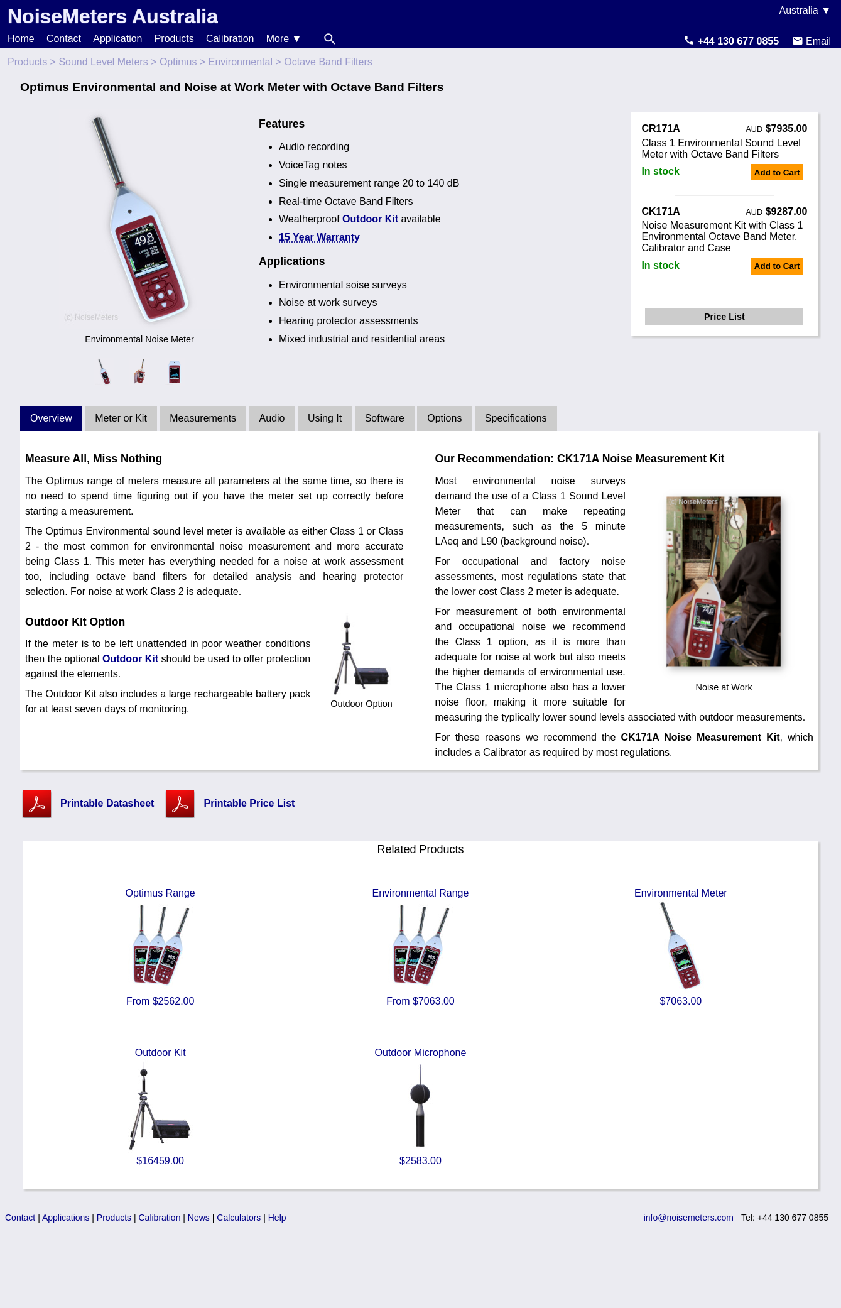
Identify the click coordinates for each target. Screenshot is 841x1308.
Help (277, 1218)
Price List (724, 317)
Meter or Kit (121, 418)
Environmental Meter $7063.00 (681, 947)
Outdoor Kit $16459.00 (160, 1106)
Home (21, 38)
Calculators (239, 1218)
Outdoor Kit (370, 219)
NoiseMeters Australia (113, 16)
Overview (51, 418)
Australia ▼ (805, 10)
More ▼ (284, 38)
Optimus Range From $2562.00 (160, 947)
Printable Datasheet (107, 803)
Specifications (516, 418)
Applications (66, 1218)
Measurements (203, 418)
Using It (325, 418)
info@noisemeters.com (689, 1218)
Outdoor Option (361, 699)
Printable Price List (249, 803)
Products (174, 38)
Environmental (241, 62)
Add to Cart (777, 172)
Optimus (178, 62)
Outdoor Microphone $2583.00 (420, 1106)
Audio (272, 418)
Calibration (230, 38)
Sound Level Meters (103, 62)
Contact (63, 38)
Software (384, 418)
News (199, 1218)
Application (117, 38)
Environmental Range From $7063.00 (420, 947)
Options (444, 418)
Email (811, 41)
